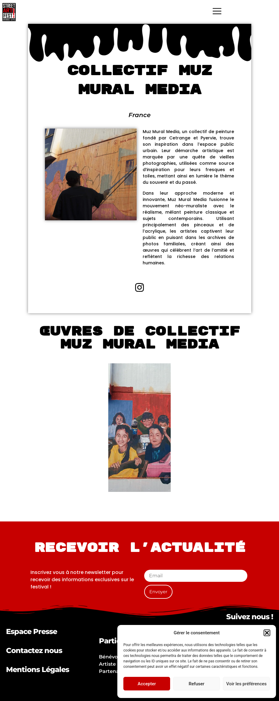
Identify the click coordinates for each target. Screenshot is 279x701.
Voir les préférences (246, 684)
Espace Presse (31, 631)
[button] (267, 633)
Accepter (147, 684)
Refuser (196, 684)
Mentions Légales (37, 669)
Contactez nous (34, 650)
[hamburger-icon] (217, 12)
